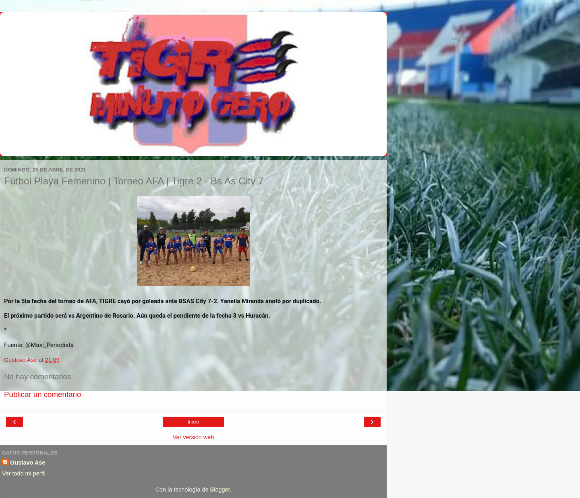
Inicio (193, 422)
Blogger (220, 489)
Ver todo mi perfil (24, 473)
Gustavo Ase (27, 462)
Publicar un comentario (42, 394)
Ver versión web (193, 437)
